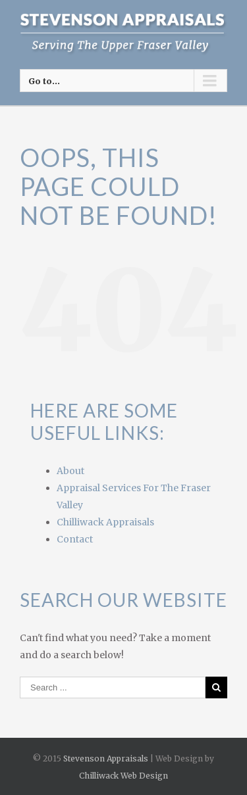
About (70, 471)
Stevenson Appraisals (105, 758)
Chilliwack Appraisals (105, 522)
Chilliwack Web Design (123, 776)
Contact (75, 539)
